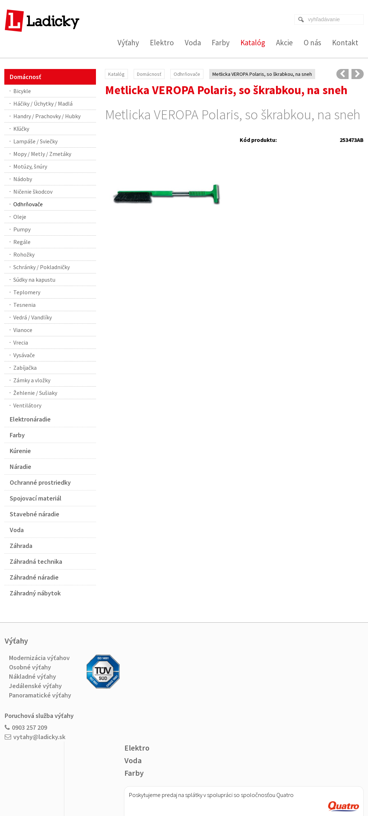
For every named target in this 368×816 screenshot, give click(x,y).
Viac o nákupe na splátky (202, 723)
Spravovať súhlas (287, 787)
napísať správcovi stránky (169, 787)
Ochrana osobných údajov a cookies (232, 787)
